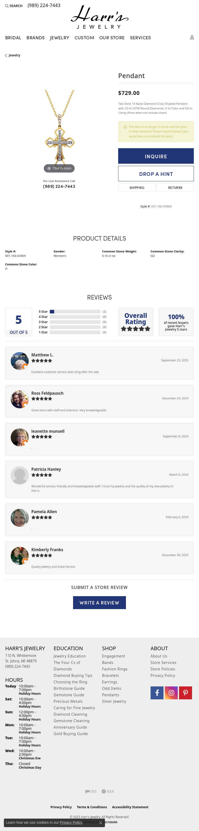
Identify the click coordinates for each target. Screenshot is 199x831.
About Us (159, 656)
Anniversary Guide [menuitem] (70, 727)
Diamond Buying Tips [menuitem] (73, 675)
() (104, 311)
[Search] (14, 5)
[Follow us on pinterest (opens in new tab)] (185, 692)
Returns (175, 187)
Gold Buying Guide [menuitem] (71, 733)
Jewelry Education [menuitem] (70, 656)
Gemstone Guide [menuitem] (69, 694)
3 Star (43, 322)
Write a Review (99, 602)
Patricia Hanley (46, 469)
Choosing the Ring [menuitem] (70, 681)
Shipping (137, 187)
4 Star (43, 317)
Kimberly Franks (47, 549)
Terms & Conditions (92, 807)
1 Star (43, 332)
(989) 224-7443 (59, 186)
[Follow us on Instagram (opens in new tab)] (171, 692)
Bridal (13, 37)
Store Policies (163, 669)
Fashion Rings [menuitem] (114, 669)
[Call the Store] (17, 666)
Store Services (163, 662)
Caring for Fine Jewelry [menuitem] (74, 707)
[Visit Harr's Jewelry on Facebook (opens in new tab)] (157, 692)
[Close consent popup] (100, 822)
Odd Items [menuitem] (111, 688)
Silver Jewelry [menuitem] (114, 701)
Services (140, 37)
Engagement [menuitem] (113, 656)
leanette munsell (48, 431)
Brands (35, 37)
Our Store (112, 37)
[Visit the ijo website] (91, 791)
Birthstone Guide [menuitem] (69, 688)
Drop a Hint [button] (156, 173)
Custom (84, 37)
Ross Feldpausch (47, 393)
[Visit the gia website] (108, 791)
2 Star (43, 327)
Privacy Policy (163, 675)
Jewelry (59, 37)
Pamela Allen (44, 511)
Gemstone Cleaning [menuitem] (72, 720)
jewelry (14, 55)
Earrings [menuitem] (109, 681)
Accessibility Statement (130, 807)
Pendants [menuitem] (110, 694)
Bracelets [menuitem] (110, 675)
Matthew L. (42, 354)
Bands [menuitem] (107, 662)
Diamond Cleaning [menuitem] (70, 714)
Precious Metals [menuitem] (68, 701)
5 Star (43, 311)
